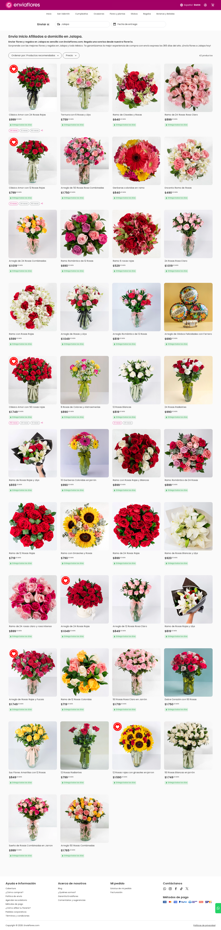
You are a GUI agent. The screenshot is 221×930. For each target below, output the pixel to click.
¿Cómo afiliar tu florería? (18, 908)
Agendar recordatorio (16, 900)
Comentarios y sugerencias (72, 900)
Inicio (49, 13)
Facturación (116, 892)
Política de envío (14, 896)
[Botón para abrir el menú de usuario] (205, 5)
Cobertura (11, 888)
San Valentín (63, 13)
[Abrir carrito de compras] (212, 5)
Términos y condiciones (17, 915)
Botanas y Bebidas (166, 13)
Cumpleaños (81, 13)
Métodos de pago (14, 904)
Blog (60, 888)
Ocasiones (99, 13)
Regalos (147, 13)
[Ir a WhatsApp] (218, 908)
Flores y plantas (117, 13)
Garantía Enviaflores (68, 896)
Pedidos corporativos (16, 911)
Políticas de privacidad (204, 925)
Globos (134, 13)
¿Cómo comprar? (14, 892)
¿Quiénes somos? (67, 892)
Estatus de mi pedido (120, 888)
